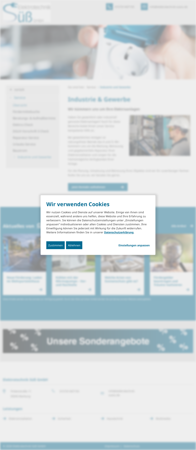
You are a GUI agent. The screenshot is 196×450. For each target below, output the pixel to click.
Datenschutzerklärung (119, 232)
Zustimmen (55, 245)
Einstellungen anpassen (134, 245)
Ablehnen (74, 245)
